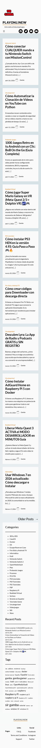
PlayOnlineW (15, 22)
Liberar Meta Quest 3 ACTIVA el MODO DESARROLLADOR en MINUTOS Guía (20, 433)
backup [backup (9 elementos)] (23, 669)
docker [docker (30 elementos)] (24, 671)
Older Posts (28, 519)
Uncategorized (9, 93)
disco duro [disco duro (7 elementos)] (18, 671)
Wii (11, 610)
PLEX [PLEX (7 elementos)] (6, 691)
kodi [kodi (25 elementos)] (12, 682)
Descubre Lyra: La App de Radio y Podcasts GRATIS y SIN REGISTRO (20, 340)
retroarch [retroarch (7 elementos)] (16, 701)
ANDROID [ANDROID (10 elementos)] (17, 669)
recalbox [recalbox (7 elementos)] (7, 701)
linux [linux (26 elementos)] (7, 684)
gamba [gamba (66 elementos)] (8, 678)
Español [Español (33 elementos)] (24, 674)
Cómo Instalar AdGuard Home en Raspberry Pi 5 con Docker (17, 386)
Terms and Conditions (19, 735)
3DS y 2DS (13, 536)
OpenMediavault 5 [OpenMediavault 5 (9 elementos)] (10, 688)
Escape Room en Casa (18, 547)
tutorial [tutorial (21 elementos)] (22, 705)
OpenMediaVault (16, 565)
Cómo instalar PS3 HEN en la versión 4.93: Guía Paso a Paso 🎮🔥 (20, 244)
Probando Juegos (10, 140)
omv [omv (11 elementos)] (11, 685)
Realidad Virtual (10, 189)
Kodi (11, 556)
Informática (9, 472)
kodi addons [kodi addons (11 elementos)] (23, 682)
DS (11, 545)
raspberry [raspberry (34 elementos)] (21, 690)
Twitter (32, 739)
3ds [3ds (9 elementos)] (6, 669)
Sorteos (12, 596)
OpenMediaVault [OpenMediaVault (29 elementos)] (21, 684)
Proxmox (13, 573)
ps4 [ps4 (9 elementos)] (16, 691)
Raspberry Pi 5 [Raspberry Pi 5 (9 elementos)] (23, 698)
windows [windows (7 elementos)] (7, 709)
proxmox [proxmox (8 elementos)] (11, 691)
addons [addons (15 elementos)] (10, 669)
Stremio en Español (17, 599)
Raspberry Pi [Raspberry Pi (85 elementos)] (12, 694)
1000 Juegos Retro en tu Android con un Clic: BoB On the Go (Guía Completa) (20, 148)
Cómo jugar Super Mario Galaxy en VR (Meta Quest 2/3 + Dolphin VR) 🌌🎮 (18, 198)
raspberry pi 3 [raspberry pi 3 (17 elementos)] (25, 694)
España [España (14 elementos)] (17, 675)
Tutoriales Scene (16, 602)
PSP (11, 587)
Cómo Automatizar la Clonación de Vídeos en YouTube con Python (19, 101)
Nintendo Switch (10, 43)
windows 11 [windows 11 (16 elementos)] (24, 709)
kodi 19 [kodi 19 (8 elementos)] (17, 682)
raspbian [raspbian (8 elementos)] (30, 698)
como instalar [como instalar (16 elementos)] (10, 672)
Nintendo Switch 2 (17, 562)
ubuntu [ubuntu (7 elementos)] (28, 705)
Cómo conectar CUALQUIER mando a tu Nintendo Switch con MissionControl (19, 51)
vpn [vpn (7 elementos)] (32, 705)
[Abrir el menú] (4, 31)
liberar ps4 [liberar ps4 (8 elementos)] (30, 682)
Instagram (32, 735)
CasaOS (13, 539)
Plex (11, 567)
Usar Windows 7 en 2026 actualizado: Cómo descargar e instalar (18, 480)
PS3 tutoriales (9, 236)
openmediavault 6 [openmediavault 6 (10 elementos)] (22, 688)
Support (19, 739)
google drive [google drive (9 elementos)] (31, 678)
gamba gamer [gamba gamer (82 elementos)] (20, 678)
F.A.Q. (19, 731)
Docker (12, 542)
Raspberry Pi (14, 590)
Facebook (32, 731)
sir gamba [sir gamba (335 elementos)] (12, 705)
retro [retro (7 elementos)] (12, 701)
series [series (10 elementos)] (21, 701)
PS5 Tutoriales (15, 584)
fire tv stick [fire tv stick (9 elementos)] (31, 675)
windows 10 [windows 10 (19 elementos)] (15, 709)
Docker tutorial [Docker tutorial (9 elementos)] (9, 675)
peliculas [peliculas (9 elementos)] (30, 688)
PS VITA (13, 576)
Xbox (12, 613)
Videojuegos (14, 607)
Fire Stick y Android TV (12, 285)
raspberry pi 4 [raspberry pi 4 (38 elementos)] (11, 698)
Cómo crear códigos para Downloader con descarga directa (19, 292)
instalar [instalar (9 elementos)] (7, 682)
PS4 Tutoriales (15, 582)
